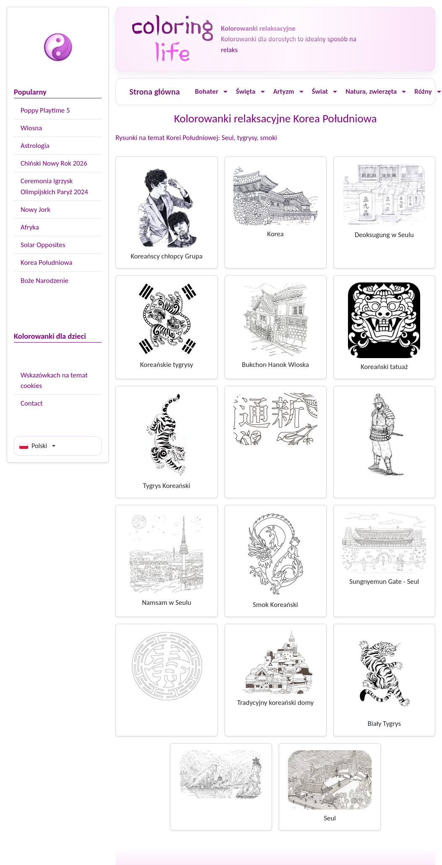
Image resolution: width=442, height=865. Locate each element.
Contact (32, 403)
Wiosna (31, 128)
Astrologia (35, 145)
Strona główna (154, 92)
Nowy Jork (35, 209)
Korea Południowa (46, 262)
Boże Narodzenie (44, 280)
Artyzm (283, 91)
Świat (320, 91)
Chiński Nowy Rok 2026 (54, 163)
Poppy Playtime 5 (45, 110)
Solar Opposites (43, 244)
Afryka (30, 227)
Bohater (206, 91)
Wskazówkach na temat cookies (54, 380)
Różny (423, 91)
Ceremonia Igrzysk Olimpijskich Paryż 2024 (54, 186)
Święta (246, 91)
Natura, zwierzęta (371, 91)
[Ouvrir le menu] (225, 92)
